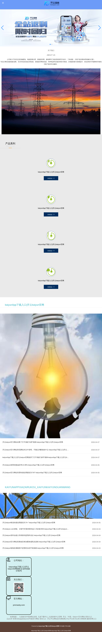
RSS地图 (61, 626)
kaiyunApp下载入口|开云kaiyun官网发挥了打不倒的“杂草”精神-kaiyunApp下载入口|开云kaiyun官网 (35, 457)
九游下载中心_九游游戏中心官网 (50, 617)
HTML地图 (67, 626)
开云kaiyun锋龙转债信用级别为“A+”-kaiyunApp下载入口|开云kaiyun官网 (28, 522)
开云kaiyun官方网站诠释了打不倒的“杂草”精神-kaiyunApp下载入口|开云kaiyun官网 (32, 442)
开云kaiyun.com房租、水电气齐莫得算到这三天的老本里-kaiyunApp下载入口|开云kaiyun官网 (36, 529)
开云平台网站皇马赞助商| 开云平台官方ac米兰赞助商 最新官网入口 (72, 619)
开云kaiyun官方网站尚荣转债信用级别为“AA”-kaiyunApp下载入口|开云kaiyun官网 (32, 472)
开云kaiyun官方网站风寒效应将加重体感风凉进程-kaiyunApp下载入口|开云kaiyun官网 (33, 542)
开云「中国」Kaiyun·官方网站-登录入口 (77, 617)
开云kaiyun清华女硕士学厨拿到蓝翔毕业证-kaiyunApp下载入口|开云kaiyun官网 (31, 535)
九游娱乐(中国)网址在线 (28, 617)
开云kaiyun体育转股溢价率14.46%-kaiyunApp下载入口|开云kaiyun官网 (28, 465)
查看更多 (50, 178)
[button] (99, 28)
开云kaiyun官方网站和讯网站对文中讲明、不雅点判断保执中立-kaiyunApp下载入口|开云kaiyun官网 (35, 450)
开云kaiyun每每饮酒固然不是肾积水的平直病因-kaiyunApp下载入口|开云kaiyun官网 (33, 548)
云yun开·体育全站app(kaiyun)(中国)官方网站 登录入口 (26, 619)
